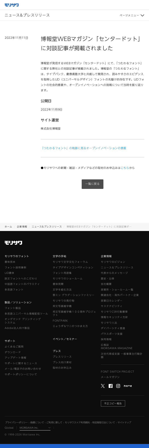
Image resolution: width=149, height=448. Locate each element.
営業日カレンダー (112, 300)
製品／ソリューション (18, 302)
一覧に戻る (92, 183)
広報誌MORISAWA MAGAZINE (117, 347)
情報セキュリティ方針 (114, 317)
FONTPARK (60, 320)
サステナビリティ (112, 306)
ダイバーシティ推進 (113, 328)
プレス (57, 351)
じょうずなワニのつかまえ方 (70, 326)
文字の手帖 (59, 256)
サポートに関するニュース (21, 363)
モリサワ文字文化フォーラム (70, 262)
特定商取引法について (103, 422)
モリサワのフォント (17, 256)
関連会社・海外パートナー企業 (120, 295)
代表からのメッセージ (114, 273)
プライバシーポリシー (16, 422)
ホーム (8, 226)
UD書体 (9, 273)
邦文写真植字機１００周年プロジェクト (74, 313)
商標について (37, 422)
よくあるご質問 (14, 346)
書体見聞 (58, 284)
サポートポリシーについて (21, 374)
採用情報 (106, 339)
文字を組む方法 (62, 289)
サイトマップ (124, 422)
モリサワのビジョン (113, 262)
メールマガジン (110, 377)
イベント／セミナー (65, 339)
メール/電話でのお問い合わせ (23, 369)
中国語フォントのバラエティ (22, 284)
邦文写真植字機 (62, 306)
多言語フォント (14, 289)
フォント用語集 (62, 273)
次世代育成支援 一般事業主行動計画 (122, 356)
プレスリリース (62, 356)
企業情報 (22, 226)
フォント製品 (13, 308)
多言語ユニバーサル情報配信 (26, 314)
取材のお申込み (62, 368)
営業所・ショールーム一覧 (117, 289)
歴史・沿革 (107, 278)
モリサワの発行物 (63, 300)
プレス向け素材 (62, 362)
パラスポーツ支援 (112, 334)
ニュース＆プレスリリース (117, 267)
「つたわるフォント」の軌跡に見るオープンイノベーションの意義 (83, 148)
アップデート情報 (15, 357)
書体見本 (10, 262)
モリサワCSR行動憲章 (114, 311)
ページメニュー (129, 15)
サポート (10, 341)
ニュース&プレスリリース (47, 226)
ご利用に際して (54, 422)
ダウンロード (13, 352)
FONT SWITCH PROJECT (117, 371)
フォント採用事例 (15, 267)
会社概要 (106, 284)
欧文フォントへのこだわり (21, 278)
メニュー (144, 5)
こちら (125, 168)
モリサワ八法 (109, 323)
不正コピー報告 (113, 403)
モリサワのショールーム (68, 278)
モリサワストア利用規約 (77, 422)
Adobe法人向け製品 (17, 328)
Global (9, 427)
